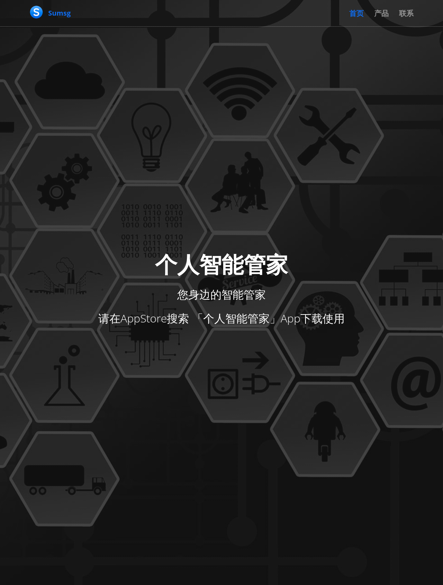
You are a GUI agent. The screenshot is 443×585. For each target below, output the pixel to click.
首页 (356, 13)
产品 (381, 13)
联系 (406, 13)
